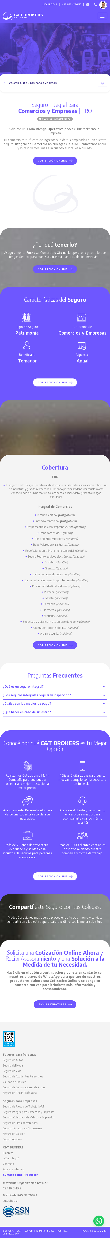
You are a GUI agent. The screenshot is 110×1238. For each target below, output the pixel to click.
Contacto (8, 1163)
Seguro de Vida (12, 1071)
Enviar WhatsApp (55, 1004)
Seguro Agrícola (12, 1139)
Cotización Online (55, 160)
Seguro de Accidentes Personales (23, 1076)
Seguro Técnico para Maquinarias (22, 1128)
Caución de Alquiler (14, 1081)
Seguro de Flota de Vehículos (20, 1122)
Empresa (8, 1153)
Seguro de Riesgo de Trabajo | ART (23, 1106)
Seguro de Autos (13, 1060)
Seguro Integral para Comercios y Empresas (28, 1112)
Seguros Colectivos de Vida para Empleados (29, 1117)
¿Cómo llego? (11, 1158)
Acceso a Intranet (13, 1169)
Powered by (94, 1231)
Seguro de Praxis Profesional (20, 1092)
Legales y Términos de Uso (39, 1231)
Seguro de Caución (14, 1133)
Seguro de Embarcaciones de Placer (24, 1087)
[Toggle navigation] (102, 16)
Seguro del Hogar (13, 1065)
